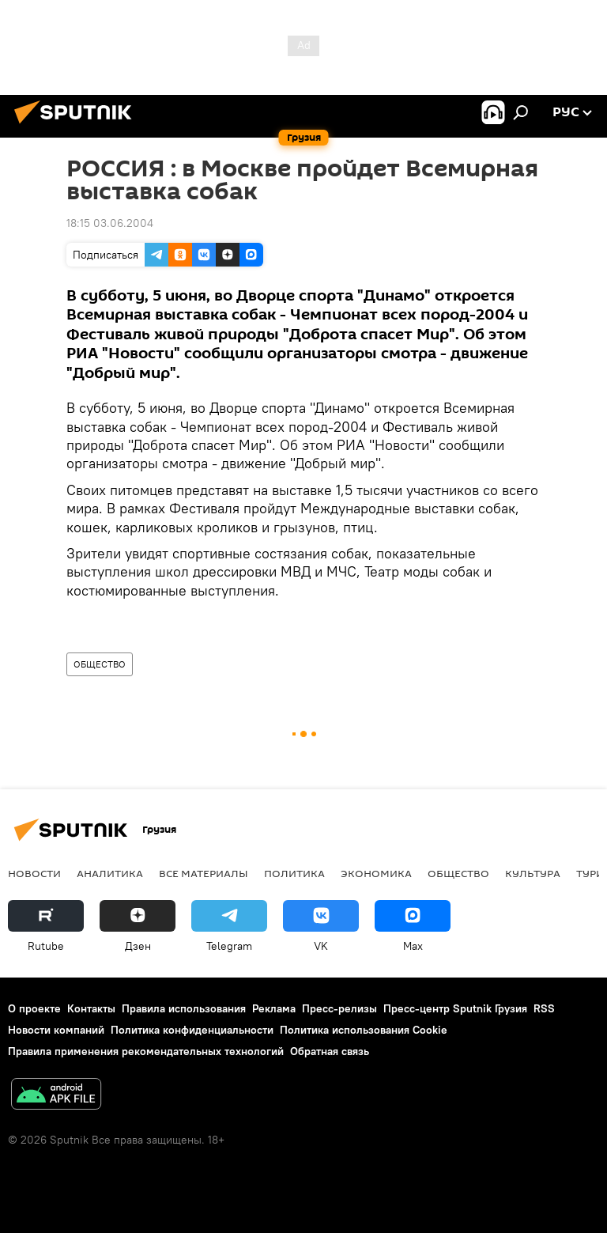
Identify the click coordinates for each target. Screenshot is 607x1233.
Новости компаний (56, 1030)
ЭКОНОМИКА (376, 873)
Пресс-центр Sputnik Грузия (455, 1008)
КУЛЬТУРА (532, 873)
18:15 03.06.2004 (109, 223)
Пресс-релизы (339, 1008)
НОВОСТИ (34, 873)
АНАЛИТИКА (110, 873)
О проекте (34, 1008)
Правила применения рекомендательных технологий (146, 1051)
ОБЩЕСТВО (100, 664)
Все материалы (203, 873)
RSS (544, 1008)
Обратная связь (329, 1051)
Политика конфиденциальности (192, 1030)
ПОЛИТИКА (294, 873)
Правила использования (184, 1008)
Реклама (274, 1008)
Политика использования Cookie (363, 1030)
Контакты (91, 1008)
